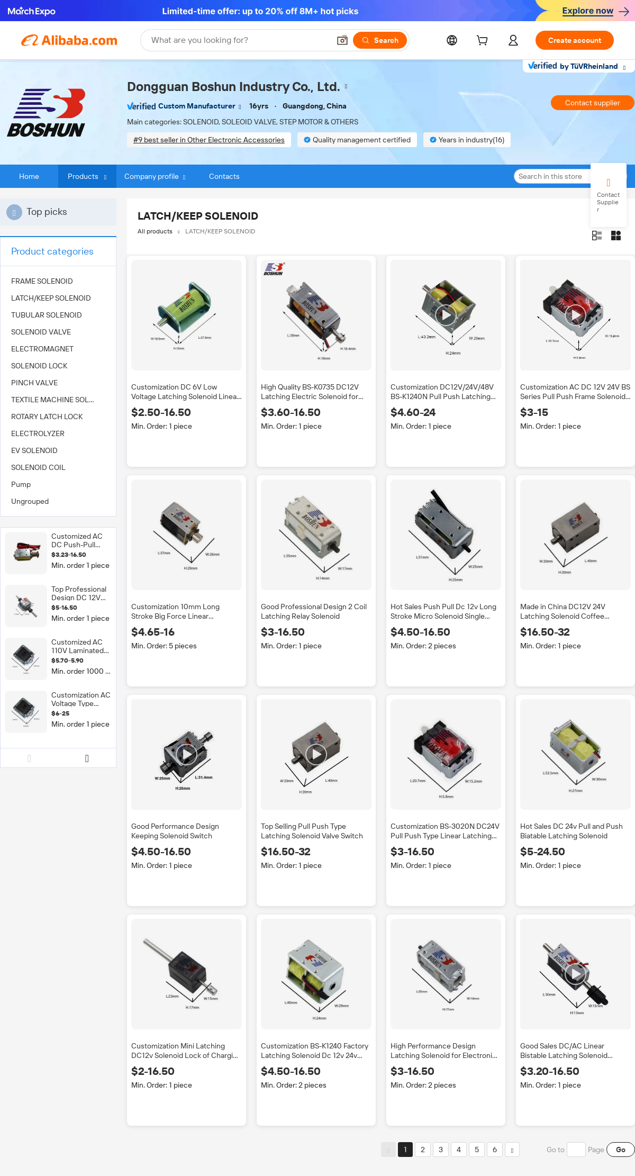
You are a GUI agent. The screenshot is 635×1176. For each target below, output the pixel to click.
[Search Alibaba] (239, 40)
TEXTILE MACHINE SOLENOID (58, 399)
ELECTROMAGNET (42, 349)
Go (620, 1149)
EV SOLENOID (34, 450)
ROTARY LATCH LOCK (47, 416)
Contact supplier (592, 102)
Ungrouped (30, 501)
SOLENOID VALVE (41, 332)
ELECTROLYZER (38, 433)
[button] (342, 40)
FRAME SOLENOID (42, 281)
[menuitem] (58, 281)
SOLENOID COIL (38, 467)
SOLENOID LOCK (39, 365)
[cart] (484, 42)
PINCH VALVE (34, 382)
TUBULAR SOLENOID (46, 315)
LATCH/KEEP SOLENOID (51, 298)
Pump (21, 484)
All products (155, 231)
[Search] (380, 40)
